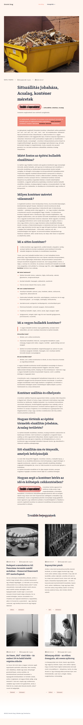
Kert (50, 614)
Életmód (12, 698)
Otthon (12, 614)
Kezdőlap (41, 6)
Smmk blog (8, 6)
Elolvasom (21, 614)
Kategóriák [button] (50, 6)
